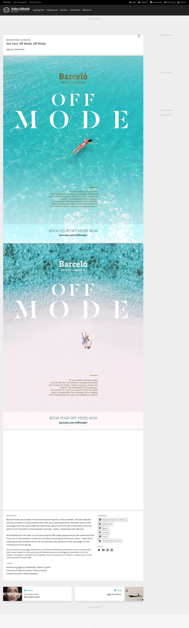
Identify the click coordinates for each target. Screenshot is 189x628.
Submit (181, 2)
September (19, 49)
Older (118, 590)
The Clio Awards (20, 2)
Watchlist (87, 10)
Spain (103, 528)
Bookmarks (156, 2)
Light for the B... (114, 594)
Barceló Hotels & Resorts (18, 40)
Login (132, 2)
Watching (169, 2)
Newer (28, 590)
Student (64, 10)
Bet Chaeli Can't (32, 597)
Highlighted (38, 10)
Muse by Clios (35, 2)
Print (103, 536)
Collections (75, 10)
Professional (52, 10)
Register (143, 2)
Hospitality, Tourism (110, 541)
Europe (104, 532)
